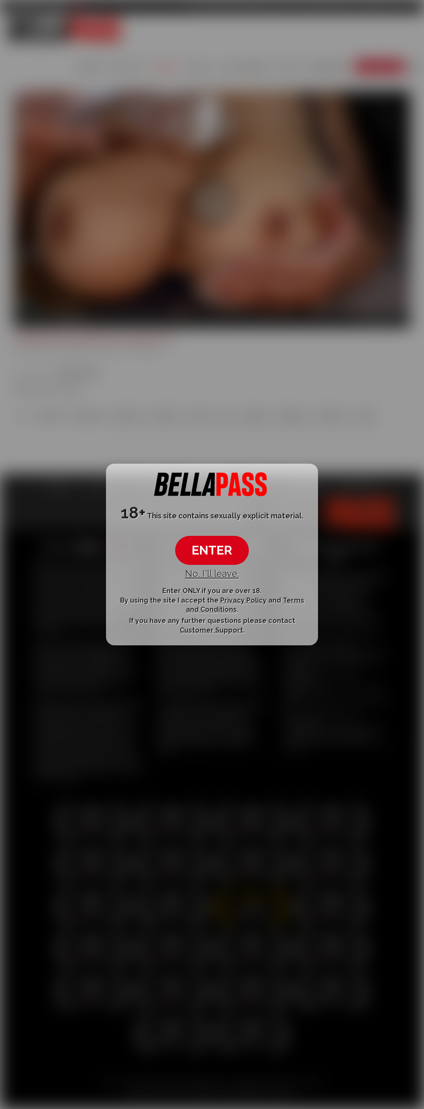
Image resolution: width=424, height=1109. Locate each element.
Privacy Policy (243, 600)
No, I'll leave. (212, 573)
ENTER (212, 550)
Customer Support (211, 630)
